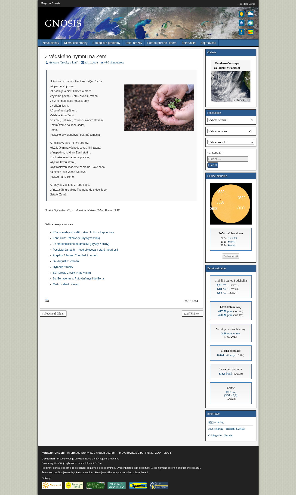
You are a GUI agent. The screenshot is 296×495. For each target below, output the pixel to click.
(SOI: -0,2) (230, 393)
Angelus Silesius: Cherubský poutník (75, 255)
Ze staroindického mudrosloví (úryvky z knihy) (81, 244)
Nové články (51, 43)
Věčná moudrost (114, 62)
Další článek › (192, 313)
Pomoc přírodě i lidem (161, 43)
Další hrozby (133, 43)
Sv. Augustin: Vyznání (66, 261)
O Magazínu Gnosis (220, 435)
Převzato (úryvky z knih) (64, 62)
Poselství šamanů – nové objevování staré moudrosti (85, 249)
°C (221, 285)
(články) (216, 422)
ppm (225, 311)
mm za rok (230, 333)
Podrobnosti (230, 256)
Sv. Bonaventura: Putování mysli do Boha (78, 278)
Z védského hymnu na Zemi (76, 56)
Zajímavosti (208, 43)
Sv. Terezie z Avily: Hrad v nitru (72, 272)
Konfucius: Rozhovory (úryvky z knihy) (76, 238)
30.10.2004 (91, 62)
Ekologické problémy (106, 43)
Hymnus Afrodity (63, 267)
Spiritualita (189, 43)
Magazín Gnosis (50, 3)
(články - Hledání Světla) (226, 428)
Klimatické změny (75, 43)
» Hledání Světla (246, 3)
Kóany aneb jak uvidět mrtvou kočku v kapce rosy (83, 232)
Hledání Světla (93, 463)
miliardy (226, 355)
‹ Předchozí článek (53, 313)
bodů (225, 373)
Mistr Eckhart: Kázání (66, 284)
